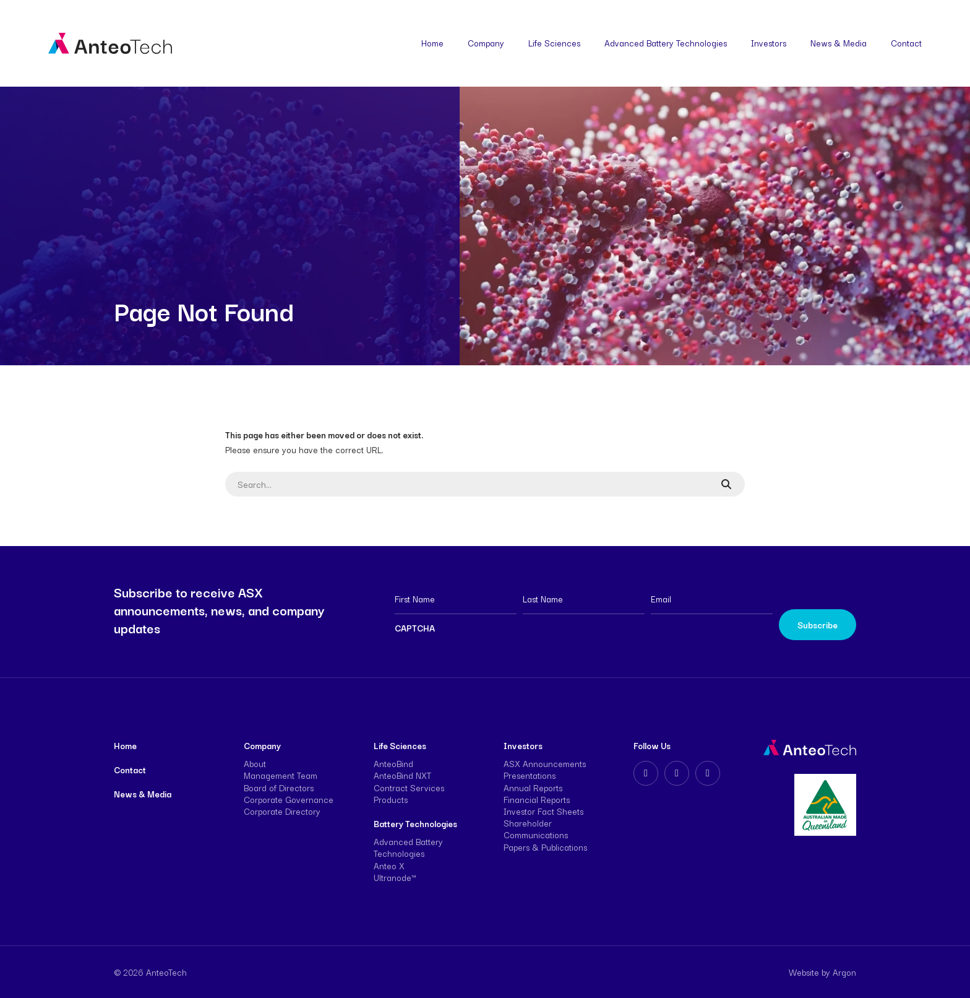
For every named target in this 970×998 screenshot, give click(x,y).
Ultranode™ (395, 877)
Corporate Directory (282, 811)
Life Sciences (554, 43)
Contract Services (409, 787)
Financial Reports (537, 799)
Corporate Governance (288, 799)
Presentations (530, 775)
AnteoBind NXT (402, 775)
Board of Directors (279, 787)
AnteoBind (393, 763)
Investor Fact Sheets (543, 811)
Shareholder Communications (536, 828)
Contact (906, 43)
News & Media (838, 43)
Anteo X (389, 865)
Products (391, 799)
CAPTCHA (415, 628)
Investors (768, 43)
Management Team (280, 775)
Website (804, 972)
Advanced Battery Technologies (665, 43)
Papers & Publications (545, 847)
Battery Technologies (415, 823)
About (255, 763)
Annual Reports (533, 787)
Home (432, 43)
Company (486, 43)
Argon (844, 972)
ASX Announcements (545, 763)
